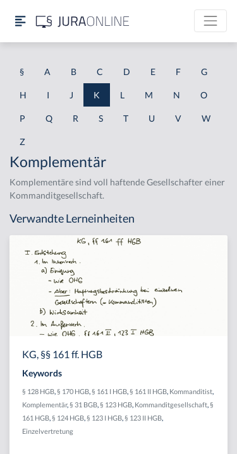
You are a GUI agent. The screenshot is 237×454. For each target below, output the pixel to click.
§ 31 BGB (83, 404)
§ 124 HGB (68, 418)
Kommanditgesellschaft (171, 404)
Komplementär (44, 404)
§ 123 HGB (116, 404)
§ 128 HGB (38, 391)
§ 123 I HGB (104, 418)
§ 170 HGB (73, 391)
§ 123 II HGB (143, 418)
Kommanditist (190, 391)
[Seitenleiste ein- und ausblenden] (20, 21)
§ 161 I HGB (109, 391)
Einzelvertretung (47, 431)
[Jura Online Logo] (82, 21)
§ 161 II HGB (148, 391)
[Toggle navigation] (210, 20)
